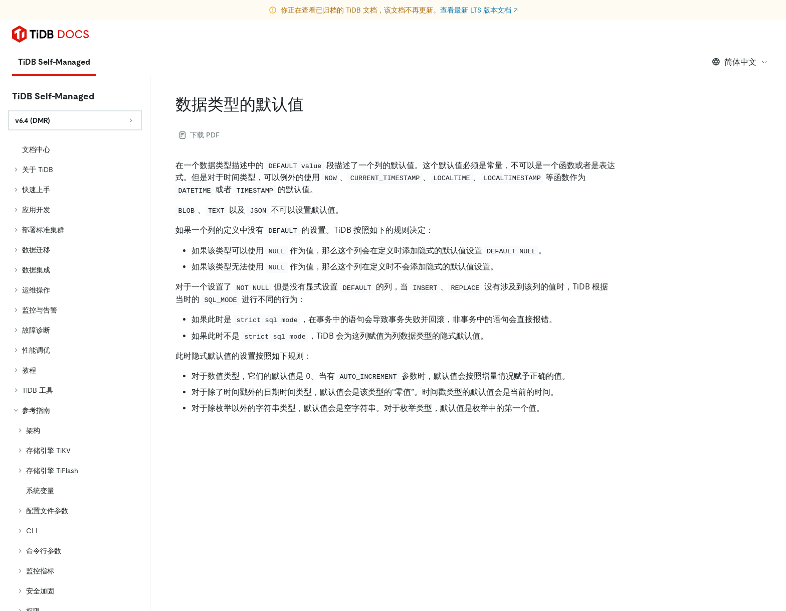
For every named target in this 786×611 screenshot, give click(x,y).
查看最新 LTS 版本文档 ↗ (479, 10)
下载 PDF (199, 135)
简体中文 (740, 62)
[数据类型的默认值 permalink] (312, 104)
